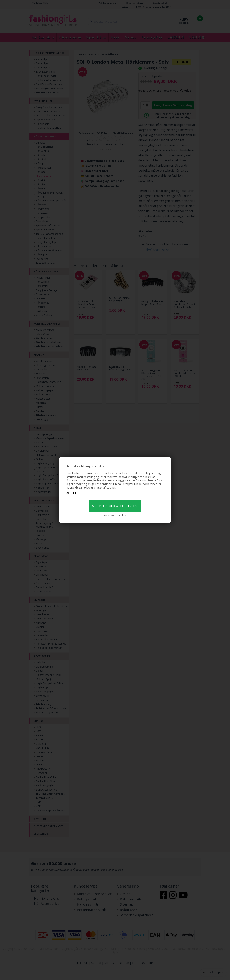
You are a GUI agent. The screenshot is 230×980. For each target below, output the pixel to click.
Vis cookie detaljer (115, 515)
